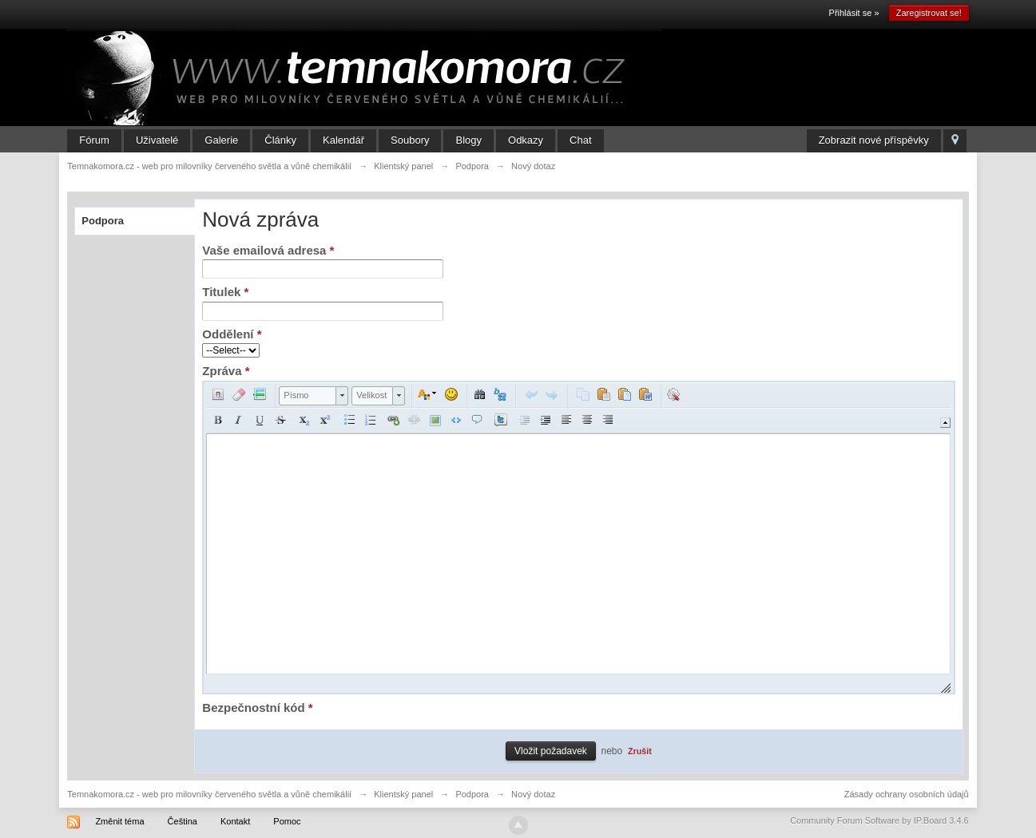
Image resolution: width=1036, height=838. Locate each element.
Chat (580, 140)
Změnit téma (119, 821)
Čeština (182, 821)
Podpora (102, 221)
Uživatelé (157, 140)
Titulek (225, 291)
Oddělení (231, 334)
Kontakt (235, 821)
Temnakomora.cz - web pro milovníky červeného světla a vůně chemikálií (209, 794)
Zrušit (640, 751)
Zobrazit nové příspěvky (874, 140)
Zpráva (225, 370)
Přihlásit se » (854, 13)
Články (280, 140)
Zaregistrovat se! (929, 13)
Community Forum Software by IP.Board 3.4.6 (879, 820)
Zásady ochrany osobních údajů (906, 794)
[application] (578, 537)
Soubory (410, 140)
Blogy (468, 140)
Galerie (221, 140)
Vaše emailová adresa (268, 250)
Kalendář (343, 140)
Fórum (94, 140)
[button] (218, 394)
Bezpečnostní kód (257, 707)
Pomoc (286, 821)
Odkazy (525, 140)
